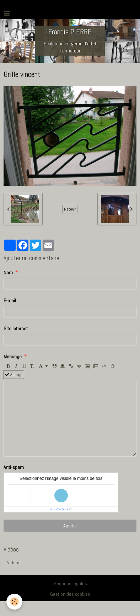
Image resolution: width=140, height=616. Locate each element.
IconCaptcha (59, 509)
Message (13, 356)
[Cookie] (14, 602)
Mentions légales (70, 583)
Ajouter (70, 525)
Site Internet (16, 328)
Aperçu (13, 374)
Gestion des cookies (70, 594)
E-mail (10, 300)
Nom (8, 272)
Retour (70, 209)
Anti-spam (14, 467)
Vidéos (14, 562)
